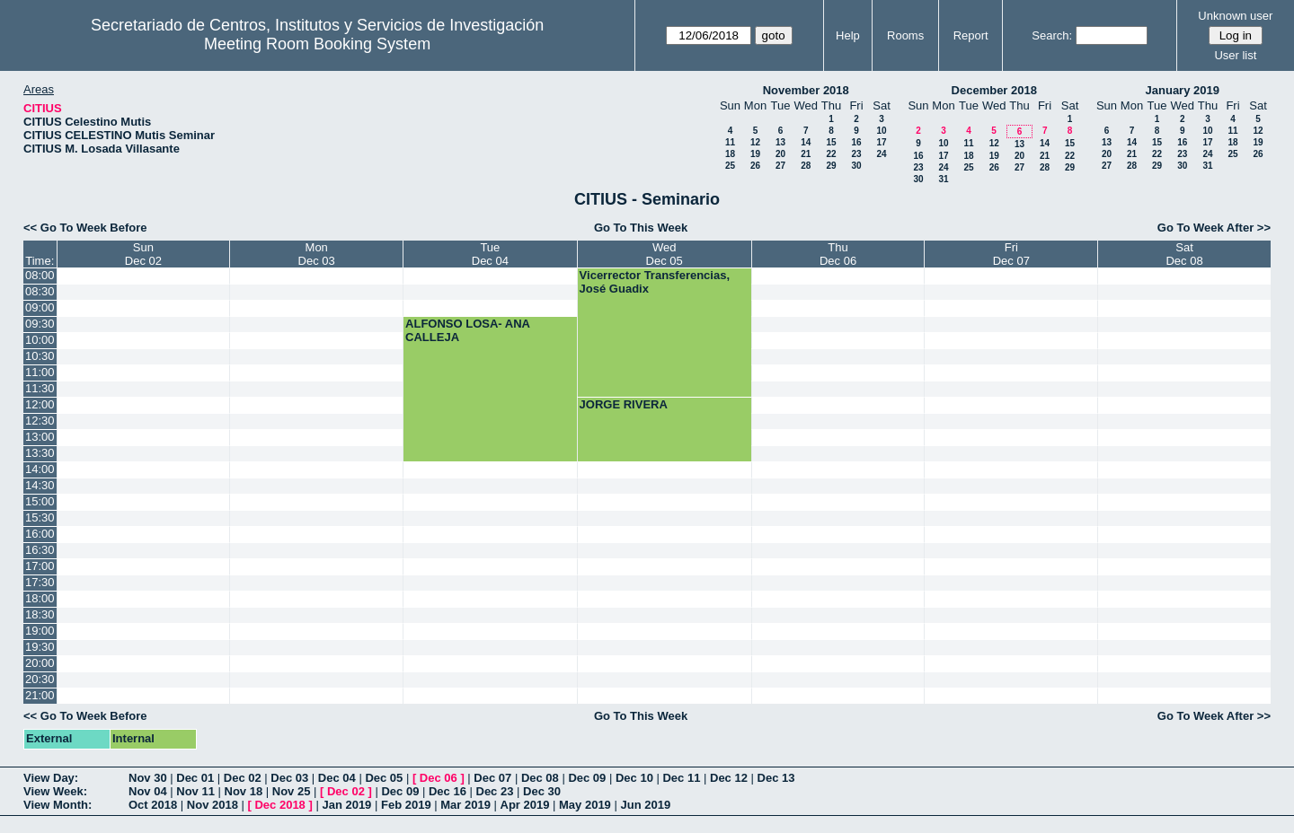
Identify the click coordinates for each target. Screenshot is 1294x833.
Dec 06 (438, 778)
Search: (1052, 35)
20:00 (40, 663)
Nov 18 (244, 791)
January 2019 (1182, 90)
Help (848, 35)
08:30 (40, 291)
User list (1235, 55)
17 (881, 142)
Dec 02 (242, 778)
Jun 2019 (645, 804)
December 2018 (994, 90)
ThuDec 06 (838, 254)
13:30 (40, 453)
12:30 (40, 420)
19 (755, 154)
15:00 (40, 501)
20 (780, 154)
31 (943, 179)
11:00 (40, 372)
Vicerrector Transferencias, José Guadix (655, 281)
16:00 (40, 533)
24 (881, 154)
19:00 (40, 630)
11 (730, 142)
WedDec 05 (664, 254)
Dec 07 (492, 778)
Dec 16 (447, 791)
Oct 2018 (153, 804)
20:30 (40, 679)
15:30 (40, 517)
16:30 (40, 550)
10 (881, 131)
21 (806, 154)
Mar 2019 (465, 804)
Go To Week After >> (1214, 227)
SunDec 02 (143, 254)
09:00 (40, 307)
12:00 (40, 404)
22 (831, 154)
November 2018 (806, 90)
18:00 (40, 598)
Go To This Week (640, 227)
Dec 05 (384, 778)
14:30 (40, 485)
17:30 (40, 582)
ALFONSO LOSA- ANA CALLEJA (467, 330)
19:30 (40, 646)
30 (856, 166)
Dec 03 (289, 778)
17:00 (40, 566)
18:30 (40, 614)
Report (970, 35)
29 (831, 166)
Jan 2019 (346, 804)
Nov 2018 (212, 804)
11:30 (40, 388)
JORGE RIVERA (624, 404)
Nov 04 (148, 791)
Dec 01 (195, 778)
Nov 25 (291, 791)
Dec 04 (337, 778)
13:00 (40, 436)
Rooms (905, 35)
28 (806, 166)
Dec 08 (540, 778)
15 (831, 142)
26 (755, 166)
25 (730, 166)
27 (780, 166)
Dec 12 (729, 778)
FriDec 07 (1011, 254)
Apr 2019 (525, 804)
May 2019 (585, 804)
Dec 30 (542, 791)
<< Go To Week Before (85, 227)
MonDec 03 (316, 254)
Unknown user (1235, 15)
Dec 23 (495, 791)
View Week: (55, 791)
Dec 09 (587, 778)
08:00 (40, 275)
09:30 (40, 323)
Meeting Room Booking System (317, 44)
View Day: (50, 778)
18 (730, 154)
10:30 (40, 356)
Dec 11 (681, 778)
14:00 (40, 469)
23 (856, 154)
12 (755, 142)
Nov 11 (195, 791)
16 (856, 142)
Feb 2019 (406, 804)
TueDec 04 (490, 254)
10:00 (40, 339)
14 (806, 142)
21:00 (40, 695)
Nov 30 (148, 778)
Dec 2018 (279, 804)
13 (780, 142)
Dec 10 (634, 778)
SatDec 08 (1183, 254)
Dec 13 (776, 778)
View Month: (57, 804)
